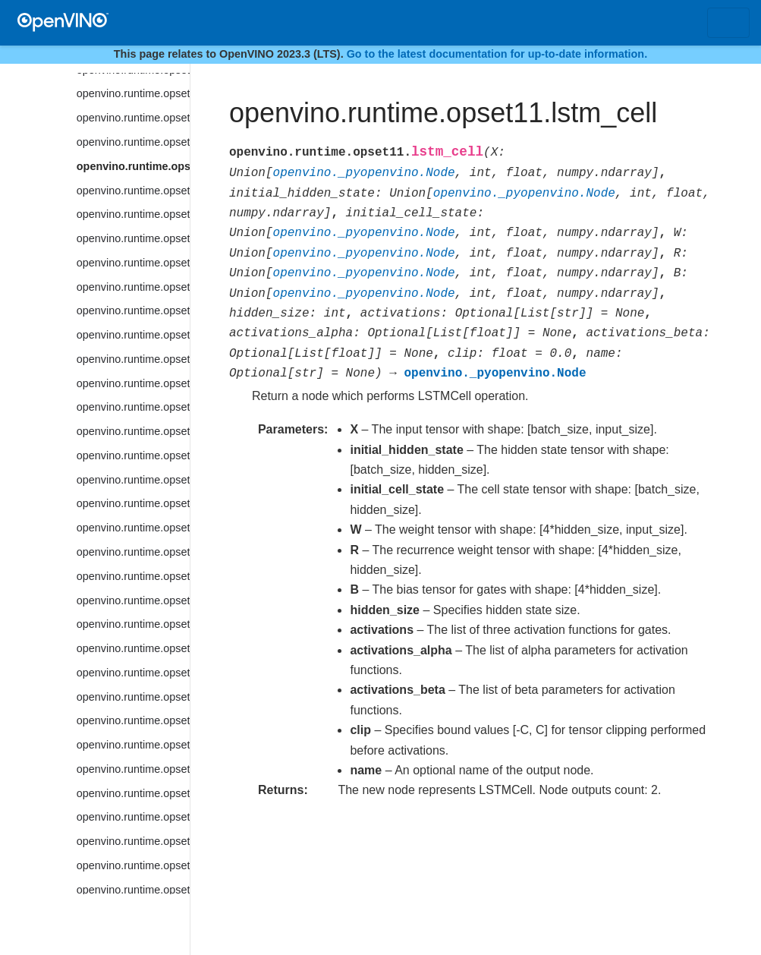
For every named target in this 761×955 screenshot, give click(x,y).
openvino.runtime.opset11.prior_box (133, 745)
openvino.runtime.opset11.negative (133, 455)
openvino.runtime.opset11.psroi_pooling (133, 817)
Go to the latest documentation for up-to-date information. (497, 54)
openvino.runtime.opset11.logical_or (133, 93)
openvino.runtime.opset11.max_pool (133, 263)
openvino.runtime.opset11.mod (133, 359)
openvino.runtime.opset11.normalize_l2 (133, 528)
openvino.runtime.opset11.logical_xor (133, 118)
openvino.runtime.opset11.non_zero (133, 503)
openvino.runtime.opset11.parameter (133, 673)
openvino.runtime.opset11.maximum (133, 287)
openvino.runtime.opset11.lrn (133, 142)
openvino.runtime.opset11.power (133, 697)
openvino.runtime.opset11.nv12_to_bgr (133, 576)
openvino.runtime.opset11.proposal (133, 793)
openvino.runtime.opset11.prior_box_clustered (133, 769)
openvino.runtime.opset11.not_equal (133, 552)
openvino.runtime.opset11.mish (133, 335)
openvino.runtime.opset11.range (133, 865)
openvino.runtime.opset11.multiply (133, 407)
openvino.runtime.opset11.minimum (133, 310)
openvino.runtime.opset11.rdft (133, 890)
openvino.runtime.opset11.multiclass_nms (133, 383)
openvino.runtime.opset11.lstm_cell (133, 166)
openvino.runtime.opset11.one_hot (133, 624)
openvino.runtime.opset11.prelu (133, 720)
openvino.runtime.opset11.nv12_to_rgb (133, 600)
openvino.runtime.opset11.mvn (133, 431)
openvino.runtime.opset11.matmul (133, 214)
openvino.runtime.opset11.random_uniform (133, 841)
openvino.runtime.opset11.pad (133, 648)
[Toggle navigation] (728, 23)
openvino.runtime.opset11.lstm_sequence (133, 190)
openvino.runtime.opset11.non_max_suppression (133, 480)
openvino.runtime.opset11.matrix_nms (133, 238)
